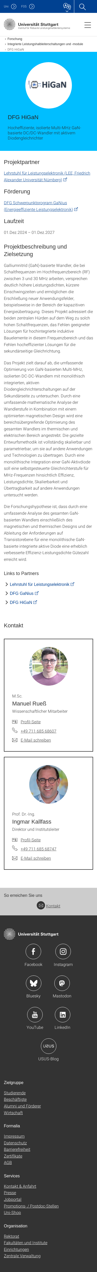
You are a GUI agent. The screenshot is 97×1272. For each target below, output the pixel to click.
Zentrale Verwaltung (22, 1255)
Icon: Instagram (63, 951)
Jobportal (12, 1199)
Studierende (15, 1092)
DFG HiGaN (21, 602)
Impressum (14, 1136)
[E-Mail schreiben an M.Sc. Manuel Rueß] (31, 740)
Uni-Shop (12, 1212)
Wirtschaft (13, 1112)
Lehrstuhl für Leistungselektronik (39, 584)
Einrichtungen (16, 1249)
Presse (10, 1192)
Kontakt (48, 905)
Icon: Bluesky (33, 983)
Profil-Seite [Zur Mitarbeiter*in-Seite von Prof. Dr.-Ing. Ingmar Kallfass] (31, 839)
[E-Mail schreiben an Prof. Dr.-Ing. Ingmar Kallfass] (31, 858)
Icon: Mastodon (62, 983)
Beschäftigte (15, 1099)
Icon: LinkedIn (62, 1014)
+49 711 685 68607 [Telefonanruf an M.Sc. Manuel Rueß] (38, 731)
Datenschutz (15, 1142)
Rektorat (11, 1236)
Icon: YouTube (35, 1014)
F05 (24, 6)
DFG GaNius (22, 593)
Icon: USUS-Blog (48, 1046)
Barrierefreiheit (17, 1149)
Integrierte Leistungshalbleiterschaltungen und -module (45, 44)
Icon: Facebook (33, 951)
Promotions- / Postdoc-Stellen (31, 1206)
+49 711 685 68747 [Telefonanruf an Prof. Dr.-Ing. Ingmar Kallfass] (38, 848)
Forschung (15, 39)
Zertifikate (13, 1156)
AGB (8, 1162)
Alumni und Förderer (22, 1106)
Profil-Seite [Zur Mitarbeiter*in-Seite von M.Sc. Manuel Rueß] (31, 721)
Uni (6, 6)
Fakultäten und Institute (25, 1242)
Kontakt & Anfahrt (20, 1186)
